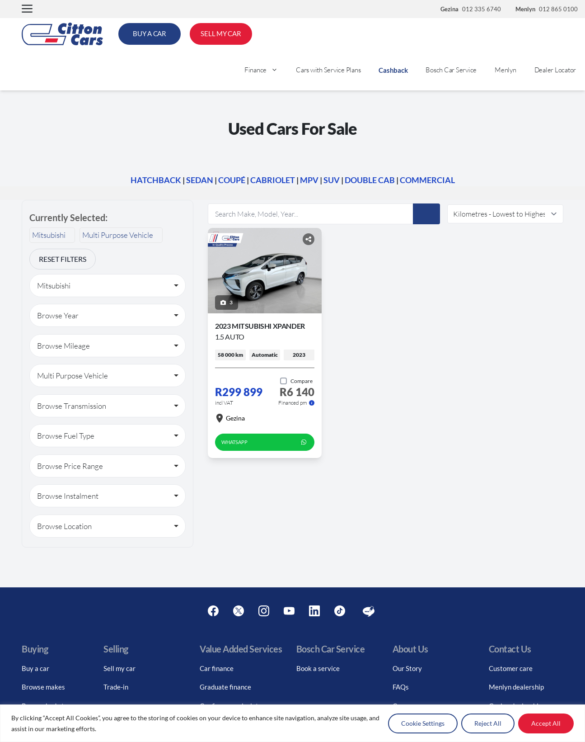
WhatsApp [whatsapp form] (264, 442)
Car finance (217, 668)
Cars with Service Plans (328, 70)
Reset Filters (62, 259)
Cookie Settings (423, 723)
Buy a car (35, 668)
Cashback (393, 70)
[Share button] (308, 239)
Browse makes (43, 687)
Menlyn (505, 70)
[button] (27, 9)
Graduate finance (225, 687)
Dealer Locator (555, 70)
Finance (265, 70)
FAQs (401, 687)
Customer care (511, 668)
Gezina (230, 418)
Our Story (407, 668)
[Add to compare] (296, 381)
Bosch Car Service (451, 70)
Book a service (318, 668)
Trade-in (115, 687)
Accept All (546, 723)
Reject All (487, 723)
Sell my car (119, 668)
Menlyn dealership (516, 687)
